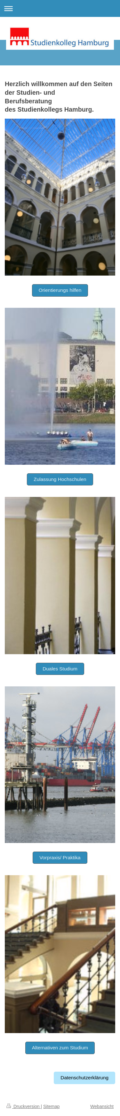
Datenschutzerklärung (84, 1077)
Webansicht (102, 1106)
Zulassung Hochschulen (60, 479)
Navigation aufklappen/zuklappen (60, 8)
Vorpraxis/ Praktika (59, 857)
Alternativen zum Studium (60, 1047)
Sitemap (51, 1106)
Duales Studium (60, 668)
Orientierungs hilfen (60, 290)
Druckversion (23, 1106)
